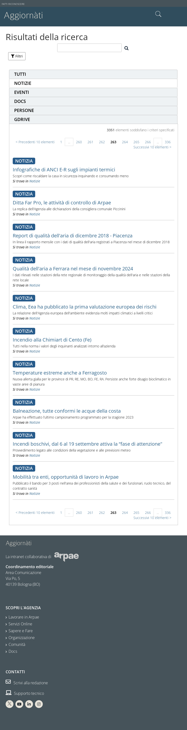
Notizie (34, 181)
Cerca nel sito (158, 14)
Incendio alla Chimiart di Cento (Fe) (52, 339)
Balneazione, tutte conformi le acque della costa (67, 411)
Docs (13, 651)
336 (168, 142)
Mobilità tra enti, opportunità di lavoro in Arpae (66, 477)
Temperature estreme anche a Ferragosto (60, 372)
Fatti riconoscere (13, 4)
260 (79, 142)
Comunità (17, 644)
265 (136, 142)
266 (148, 142)
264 (125, 142)
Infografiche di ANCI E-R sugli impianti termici (64, 169)
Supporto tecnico (25, 693)
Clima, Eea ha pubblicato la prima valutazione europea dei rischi (84, 306)
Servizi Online (20, 624)
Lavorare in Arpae (24, 617)
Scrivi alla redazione (27, 683)
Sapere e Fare (21, 630)
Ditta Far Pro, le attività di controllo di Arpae (62, 202)
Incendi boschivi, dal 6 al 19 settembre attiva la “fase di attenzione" (87, 444)
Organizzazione (22, 637)
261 (90, 142)
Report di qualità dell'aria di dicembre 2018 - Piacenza (72, 235)
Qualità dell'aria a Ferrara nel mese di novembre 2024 (73, 268)
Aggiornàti (23, 15)
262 (102, 142)
